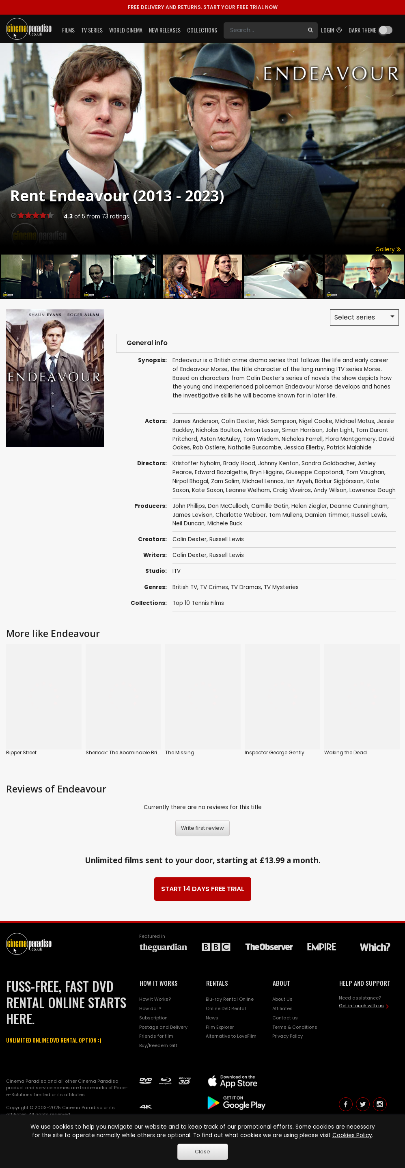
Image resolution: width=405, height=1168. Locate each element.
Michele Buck (224, 523)
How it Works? (155, 1029)
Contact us (285, 1048)
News (212, 1048)
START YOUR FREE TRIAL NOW (203, 7)
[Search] (263, 30)
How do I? (150, 1039)
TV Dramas (246, 587)
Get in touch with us (361, 1036)
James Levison (192, 515)
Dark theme (362, 30)
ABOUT (281, 1013)
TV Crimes (214, 587)
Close (202, 1151)
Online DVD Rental (226, 1039)
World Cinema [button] (125, 30)
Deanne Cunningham (359, 506)
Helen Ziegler (309, 506)
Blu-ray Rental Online (230, 1029)
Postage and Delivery (163, 1057)
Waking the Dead (344, 752)
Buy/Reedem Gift (158, 1076)
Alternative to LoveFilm (231, 1067)
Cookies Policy (352, 1135)
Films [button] (68, 30)
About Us (282, 1029)
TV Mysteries (281, 587)
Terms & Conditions (294, 1057)
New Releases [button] (165, 30)
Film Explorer (220, 1057)
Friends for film (156, 1067)
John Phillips (188, 506)
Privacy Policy (287, 1067)
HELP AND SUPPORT (364, 1013)
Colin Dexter (189, 539)
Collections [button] (202, 30)
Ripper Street (21, 752)
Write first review (202, 858)
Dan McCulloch (228, 506)
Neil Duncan (188, 523)
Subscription (153, 1048)
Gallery (388, 249)
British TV (184, 587)
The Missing (179, 752)
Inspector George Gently (274, 752)
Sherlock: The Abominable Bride (125, 752)
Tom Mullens (285, 515)
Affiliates (282, 1039)
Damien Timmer (327, 515)
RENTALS (217, 1013)
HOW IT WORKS (159, 1013)
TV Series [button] (92, 30)
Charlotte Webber (240, 515)
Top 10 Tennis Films (198, 603)
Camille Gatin (270, 506)
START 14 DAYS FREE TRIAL (202, 919)
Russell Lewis (368, 515)
